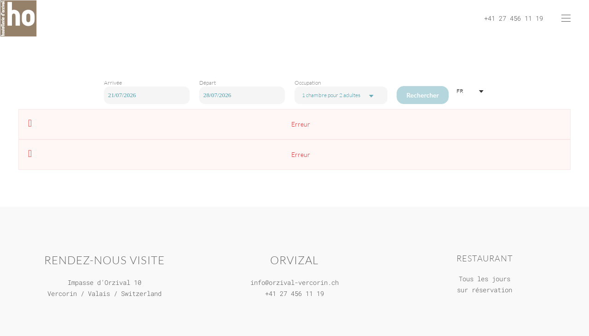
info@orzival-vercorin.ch (294, 282)
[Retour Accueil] (18, 18)
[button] (566, 18)
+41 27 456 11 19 (294, 293)
